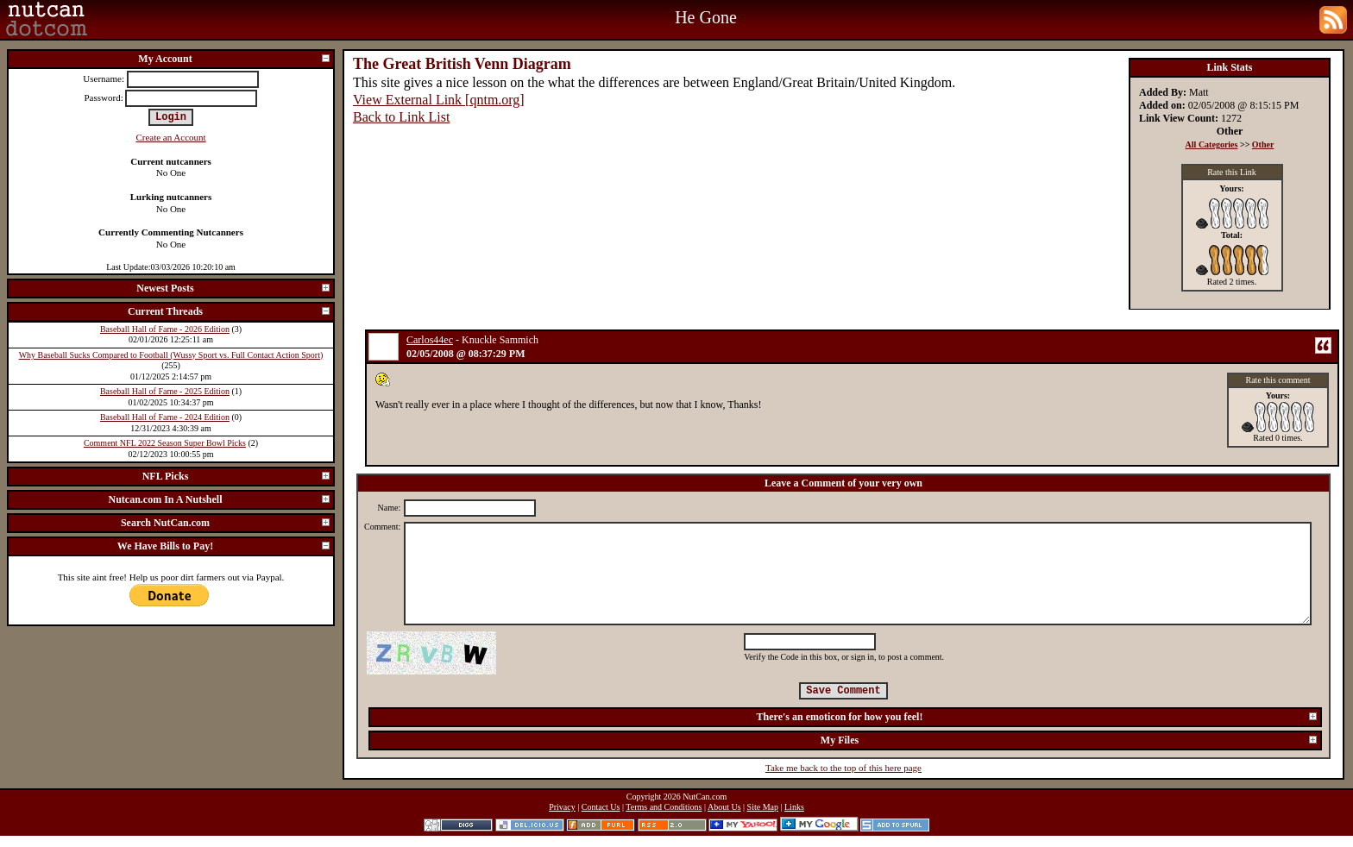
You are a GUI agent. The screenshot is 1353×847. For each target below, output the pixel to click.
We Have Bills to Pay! (224, 546)
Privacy (562, 807)
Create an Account (170, 137)
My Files (1069, 740)
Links (794, 807)
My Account (234, 59)
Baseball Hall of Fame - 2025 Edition (165, 391)
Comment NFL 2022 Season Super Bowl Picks (165, 443)
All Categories (1212, 144)
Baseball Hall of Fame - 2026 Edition (165, 329)
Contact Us (601, 807)
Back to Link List (401, 117)
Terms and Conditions (664, 807)
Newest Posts (233, 288)
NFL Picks (236, 476)
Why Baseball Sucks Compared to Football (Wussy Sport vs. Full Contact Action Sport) (171, 355)
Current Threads (229, 311)
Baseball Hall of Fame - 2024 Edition (165, 417)
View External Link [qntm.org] (439, 99)
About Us (724, 807)
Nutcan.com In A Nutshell (219, 499)
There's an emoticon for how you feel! (1037, 717)
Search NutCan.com (226, 523)
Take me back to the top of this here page (843, 767)
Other (1263, 144)
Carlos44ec (429, 340)
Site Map (762, 807)
